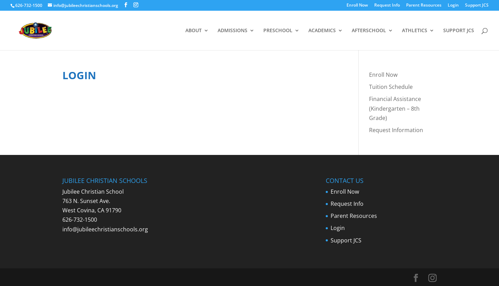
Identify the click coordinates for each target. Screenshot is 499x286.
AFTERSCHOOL (369, 31)
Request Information (396, 130)
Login (453, 5)
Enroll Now (357, 5)
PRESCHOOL (277, 31)
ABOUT (193, 31)
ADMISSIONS (232, 31)
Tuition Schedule (391, 87)
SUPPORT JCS (458, 31)
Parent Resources (423, 5)
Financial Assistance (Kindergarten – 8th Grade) (395, 108)
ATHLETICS (414, 31)
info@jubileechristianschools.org (105, 229)
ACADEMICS (322, 31)
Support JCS (477, 5)
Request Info (387, 5)
